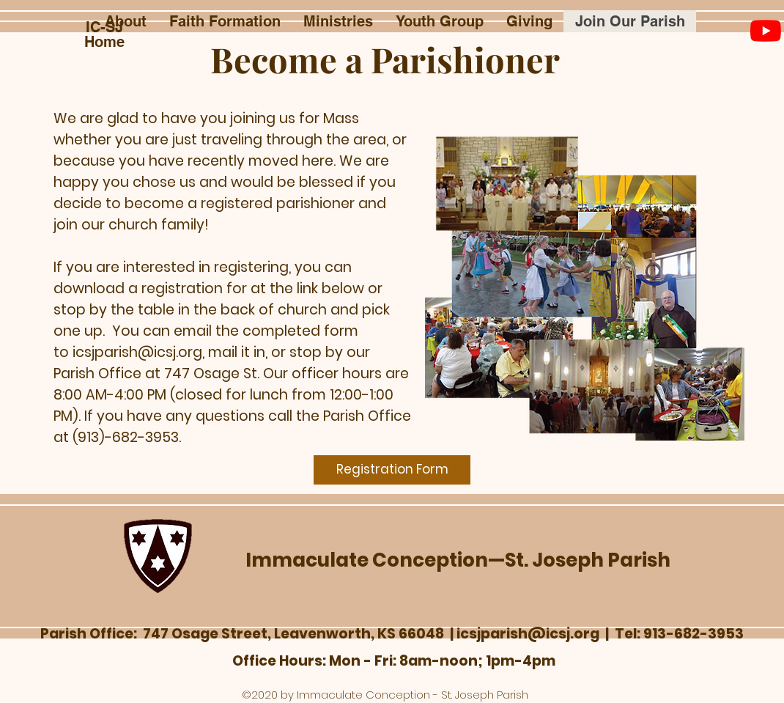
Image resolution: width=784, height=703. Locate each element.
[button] (125, 21)
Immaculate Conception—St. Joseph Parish (457, 560)
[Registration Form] (392, 470)
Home (104, 42)
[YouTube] (765, 30)
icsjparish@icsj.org (137, 352)
